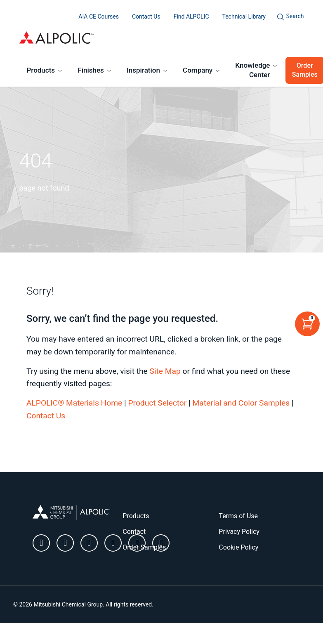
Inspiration (143, 70)
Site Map (164, 371)
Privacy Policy (239, 532)
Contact (134, 532)
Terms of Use (238, 516)
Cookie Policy (238, 547)
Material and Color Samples (241, 403)
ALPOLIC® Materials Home (74, 403)
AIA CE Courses (98, 16)
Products (41, 70)
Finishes (91, 70)
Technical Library (244, 16)
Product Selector (157, 403)
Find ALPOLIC (191, 16)
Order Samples (144, 547)
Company (197, 70)
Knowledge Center (252, 70)
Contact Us (146, 16)
